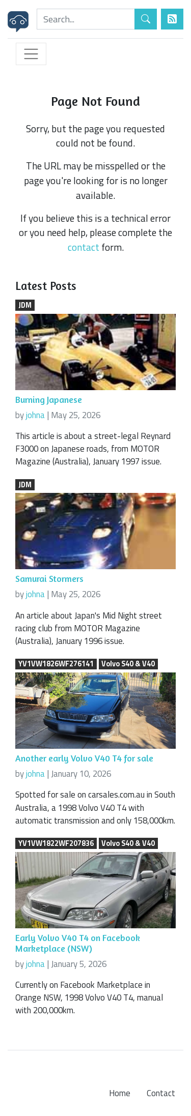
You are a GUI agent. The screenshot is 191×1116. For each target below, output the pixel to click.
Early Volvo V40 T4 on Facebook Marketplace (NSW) (77, 943)
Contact (161, 1093)
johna (35, 415)
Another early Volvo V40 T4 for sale (84, 758)
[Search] (86, 19)
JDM (25, 305)
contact (83, 247)
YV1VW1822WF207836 (56, 843)
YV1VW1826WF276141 (56, 664)
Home (119, 1093)
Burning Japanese (48, 399)
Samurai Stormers (49, 578)
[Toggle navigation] (31, 54)
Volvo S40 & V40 (128, 664)
